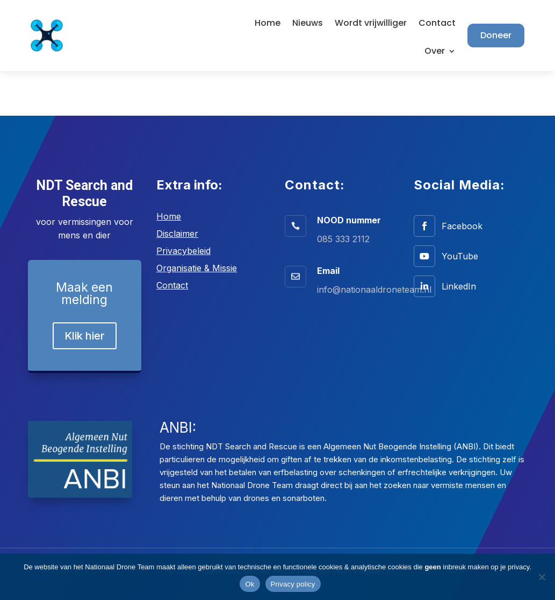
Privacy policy (293, 584)
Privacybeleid (183, 250)
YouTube (460, 256)
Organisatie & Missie (196, 268)
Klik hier (84, 335)
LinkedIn (459, 286)
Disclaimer (177, 233)
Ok (249, 584)
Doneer (495, 35)
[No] (541, 576)
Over (434, 52)
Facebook (462, 226)
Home (267, 24)
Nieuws (307, 24)
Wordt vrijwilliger (371, 24)
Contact (437, 24)
